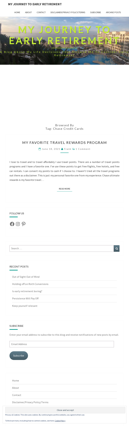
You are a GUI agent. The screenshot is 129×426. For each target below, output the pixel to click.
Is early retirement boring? (27, 291)
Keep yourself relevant (25, 305)
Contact (41, 12)
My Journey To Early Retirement (35, 4)
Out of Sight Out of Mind (25, 276)
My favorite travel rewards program (64, 142)
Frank (67, 148)
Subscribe (95, 12)
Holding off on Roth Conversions (30, 284)
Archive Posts (113, 12)
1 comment (83, 148)
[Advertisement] (64, 96)
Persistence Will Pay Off (25, 298)
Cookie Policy (60, 420)
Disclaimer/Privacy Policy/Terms (68, 12)
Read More (65, 188)
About (28, 12)
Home (17, 12)
